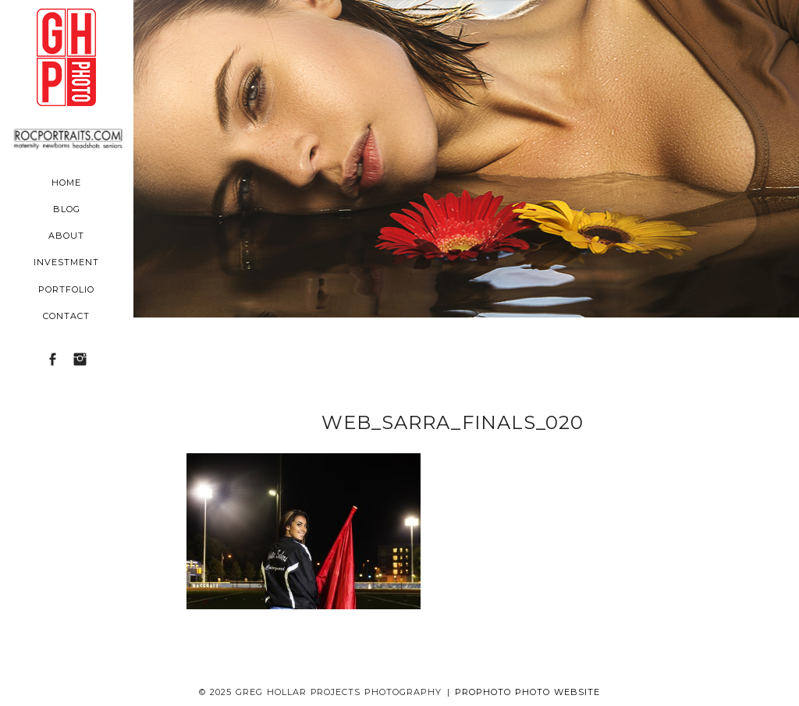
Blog (66, 209)
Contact (66, 315)
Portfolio (66, 289)
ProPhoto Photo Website (527, 691)
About (66, 235)
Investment (66, 262)
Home (66, 182)
